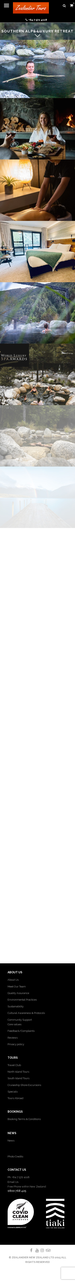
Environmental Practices (22, 999)
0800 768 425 (17, 1190)
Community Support (20, 1019)
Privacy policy (16, 1044)
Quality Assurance (18, 993)
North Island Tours (18, 1071)
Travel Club (14, 1065)
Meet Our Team (17, 986)
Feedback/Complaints (21, 1030)
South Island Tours (18, 1078)
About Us (13, 979)
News (11, 1140)
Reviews (13, 1037)
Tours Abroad (15, 1098)
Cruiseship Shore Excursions (24, 1085)
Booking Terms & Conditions (24, 1119)
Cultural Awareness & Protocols (26, 1013)
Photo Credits (15, 1156)
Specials (13, 1091)
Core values (14, 1024)
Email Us (13, 1181)
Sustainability (16, 1006)
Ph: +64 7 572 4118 (19, 1177)
